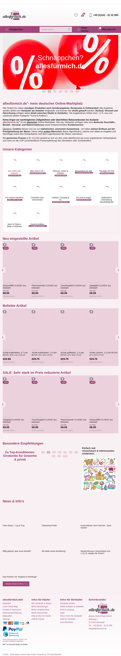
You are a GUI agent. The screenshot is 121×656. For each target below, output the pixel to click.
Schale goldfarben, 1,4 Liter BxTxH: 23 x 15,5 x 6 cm (72, 354)
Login (62, 613)
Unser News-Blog (10, 606)
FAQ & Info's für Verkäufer (71, 616)
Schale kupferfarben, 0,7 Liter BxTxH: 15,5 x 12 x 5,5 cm (15, 354)
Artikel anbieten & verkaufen (72, 606)
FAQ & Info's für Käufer (41, 616)
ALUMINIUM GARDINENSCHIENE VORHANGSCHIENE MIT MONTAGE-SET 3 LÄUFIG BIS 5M (16, 286)
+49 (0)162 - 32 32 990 (105, 15)
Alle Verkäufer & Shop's (41, 603)
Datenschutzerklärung (12, 613)
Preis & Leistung (67, 610)
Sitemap (6, 619)
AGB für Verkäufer (68, 619)
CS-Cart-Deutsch (54, 654)
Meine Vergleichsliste (40, 610)
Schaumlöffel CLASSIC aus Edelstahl (43, 286)
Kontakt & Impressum (12, 610)
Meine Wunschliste (39, 613)
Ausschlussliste (66, 622)
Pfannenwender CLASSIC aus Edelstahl (73, 286)
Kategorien (16, 29)
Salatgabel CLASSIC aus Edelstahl (13, 421)
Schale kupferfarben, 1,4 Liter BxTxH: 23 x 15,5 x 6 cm (44, 354)
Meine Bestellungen (39, 606)
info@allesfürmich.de (98, 629)
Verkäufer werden (67, 603)
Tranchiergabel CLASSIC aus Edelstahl (101, 286)
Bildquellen (7, 616)
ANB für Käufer (37, 619)
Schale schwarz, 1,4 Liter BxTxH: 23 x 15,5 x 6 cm (103, 354)
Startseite (7, 603)
